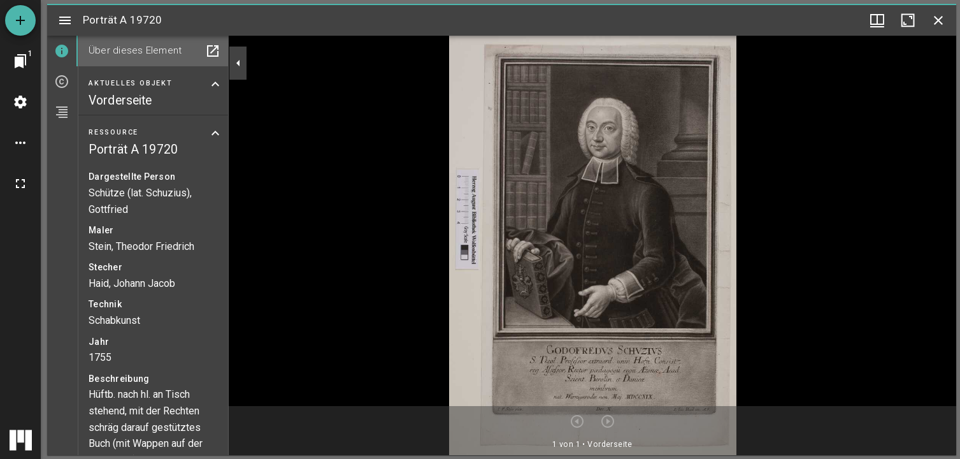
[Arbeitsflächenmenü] (20, 102)
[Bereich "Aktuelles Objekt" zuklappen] (215, 84)
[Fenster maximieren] (907, 20)
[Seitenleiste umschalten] (65, 20)
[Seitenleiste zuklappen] (238, 63)
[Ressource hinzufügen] (20, 20)
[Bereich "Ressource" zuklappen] (215, 133)
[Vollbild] (20, 183)
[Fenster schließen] (938, 20)
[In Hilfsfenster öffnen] (212, 51)
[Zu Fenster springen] (20, 61)
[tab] (62, 51)
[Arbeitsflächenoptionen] (20, 142)
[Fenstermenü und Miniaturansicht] (877, 20)
